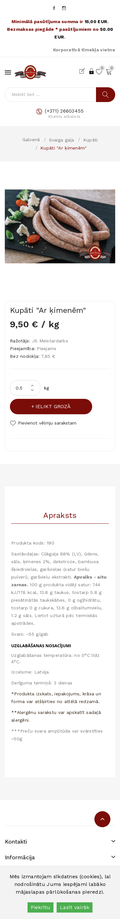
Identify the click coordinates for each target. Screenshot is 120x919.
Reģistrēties (83, 71)
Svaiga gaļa (61, 139)
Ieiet (91, 71)
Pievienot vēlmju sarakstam (47, 422)
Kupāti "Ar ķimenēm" (63, 147)
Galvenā (31, 139)
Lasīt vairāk (74, 907)
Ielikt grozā (53, 406)
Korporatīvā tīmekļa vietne (84, 49)
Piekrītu (40, 907)
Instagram (64, 8)
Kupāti (90, 139)
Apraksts (59, 515)
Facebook (54, 8)
